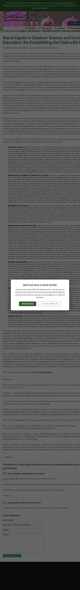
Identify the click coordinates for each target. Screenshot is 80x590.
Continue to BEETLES (49, 304)
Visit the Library (27, 304)
